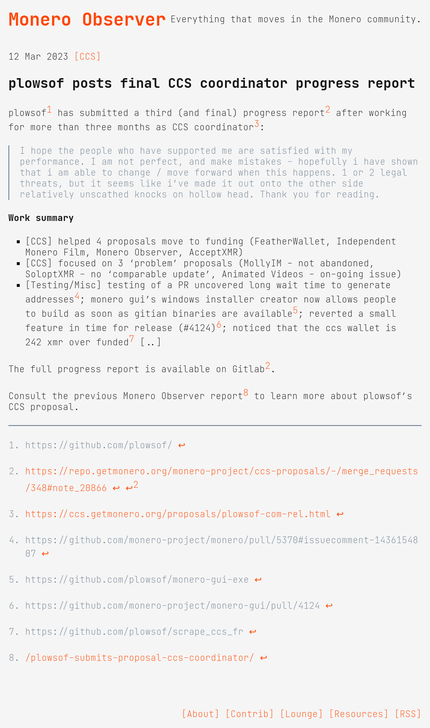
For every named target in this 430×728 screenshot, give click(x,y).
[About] (200, 714)
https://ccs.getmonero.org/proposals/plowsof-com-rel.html (178, 514)
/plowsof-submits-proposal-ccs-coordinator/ (139, 657)
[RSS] (408, 714)
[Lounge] (301, 714)
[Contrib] (249, 714)
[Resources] (359, 714)
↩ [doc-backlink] (182, 445)
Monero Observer (87, 19)
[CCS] (87, 56)
